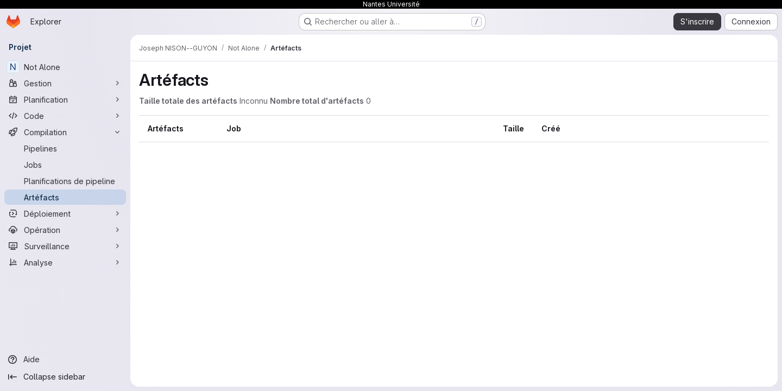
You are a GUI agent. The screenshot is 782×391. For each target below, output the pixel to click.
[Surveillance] (65, 246)
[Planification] (65, 99)
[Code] (65, 115)
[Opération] (65, 229)
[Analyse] (65, 262)
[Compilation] (65, 132)
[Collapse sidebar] (65, 376)
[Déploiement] (65, 213)
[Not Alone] (65, 66)
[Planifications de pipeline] (65, 180)
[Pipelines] (65, 148)
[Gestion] (65, 83)
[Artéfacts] (65, 197)
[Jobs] (65, 164)
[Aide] (65, 359)
